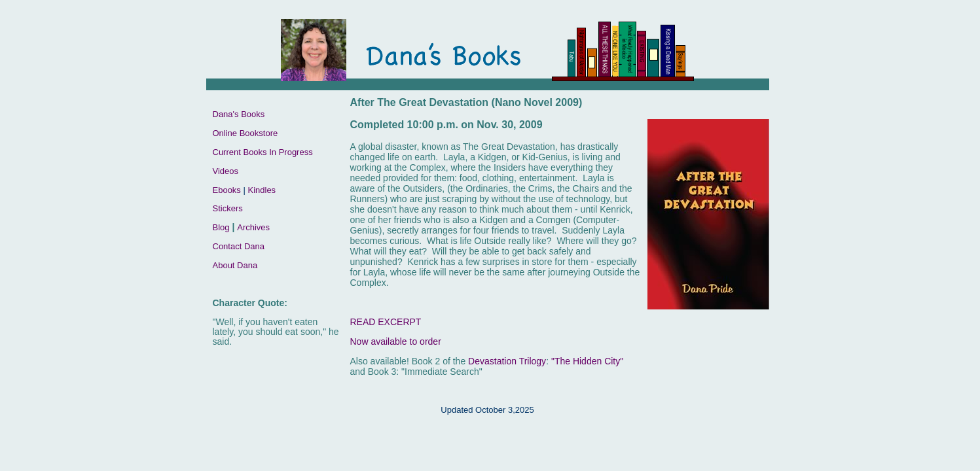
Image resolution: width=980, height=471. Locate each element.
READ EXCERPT (386, 322)
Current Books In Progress (263, 152)
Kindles (261, 190)
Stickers (228, 208)
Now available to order (395, 341)
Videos (226, 171)
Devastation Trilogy (507, 361)
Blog (221, 227)
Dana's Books (239, 114)
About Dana (235, 265)
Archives (253, 227)
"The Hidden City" (587, 361)
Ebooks (227, 190)
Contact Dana (239, 246)
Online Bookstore (245, 133)
